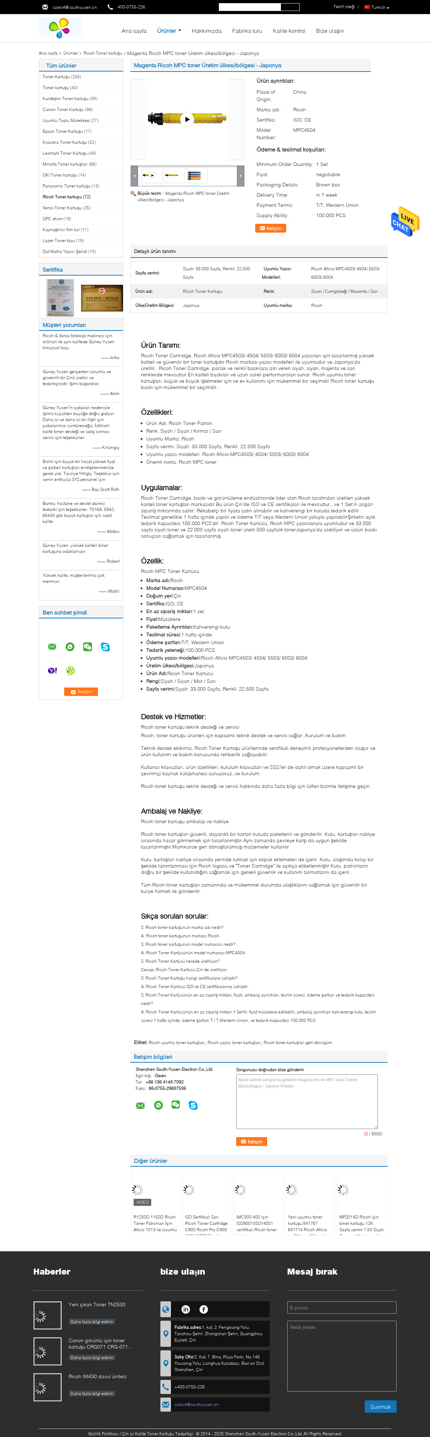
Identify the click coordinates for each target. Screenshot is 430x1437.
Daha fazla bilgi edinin (91, 1321)
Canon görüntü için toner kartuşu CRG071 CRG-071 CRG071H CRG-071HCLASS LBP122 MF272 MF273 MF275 (103, 1344)
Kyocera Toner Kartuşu (65, 142)
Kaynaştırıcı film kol (61, 229)
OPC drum (52, 218)
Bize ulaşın (330, 30)
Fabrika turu (247, 30)
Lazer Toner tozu (59, 240)
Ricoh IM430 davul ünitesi (98, 1376)
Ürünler (166, 30)
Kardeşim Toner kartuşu (65, 98)
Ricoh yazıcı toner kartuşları (234, 1042)
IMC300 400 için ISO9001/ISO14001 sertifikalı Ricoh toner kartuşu (256, 1226)
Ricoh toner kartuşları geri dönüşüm (298, 1042)
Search (290, 7)
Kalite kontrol (289, 30)
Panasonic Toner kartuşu (67, 186)
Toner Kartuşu (56, 76)
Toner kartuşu (56, 87)
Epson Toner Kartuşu (63, 131)
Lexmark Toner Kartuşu (65, 153)
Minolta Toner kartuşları (65, 164)
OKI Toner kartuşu (60, 175)
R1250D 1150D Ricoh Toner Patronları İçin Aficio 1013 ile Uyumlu (155, 1223)
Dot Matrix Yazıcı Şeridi (65, 251)
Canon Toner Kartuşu (63, 109)
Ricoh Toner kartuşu (103, 53)
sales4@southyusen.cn (75, 7)
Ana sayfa (134, 30)
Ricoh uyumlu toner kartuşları (177, 1042)
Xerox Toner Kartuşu (62, 207)
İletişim (274, 228)
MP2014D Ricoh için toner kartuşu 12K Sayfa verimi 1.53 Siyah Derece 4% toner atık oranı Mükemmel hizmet (361, 1232)
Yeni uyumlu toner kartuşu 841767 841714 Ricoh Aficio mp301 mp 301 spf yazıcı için (307, 1229)
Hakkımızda (207, 30)
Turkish (380, 7)
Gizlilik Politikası (103, 1433)
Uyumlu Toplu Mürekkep (66, 120)
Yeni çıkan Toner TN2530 (97, 1304)
